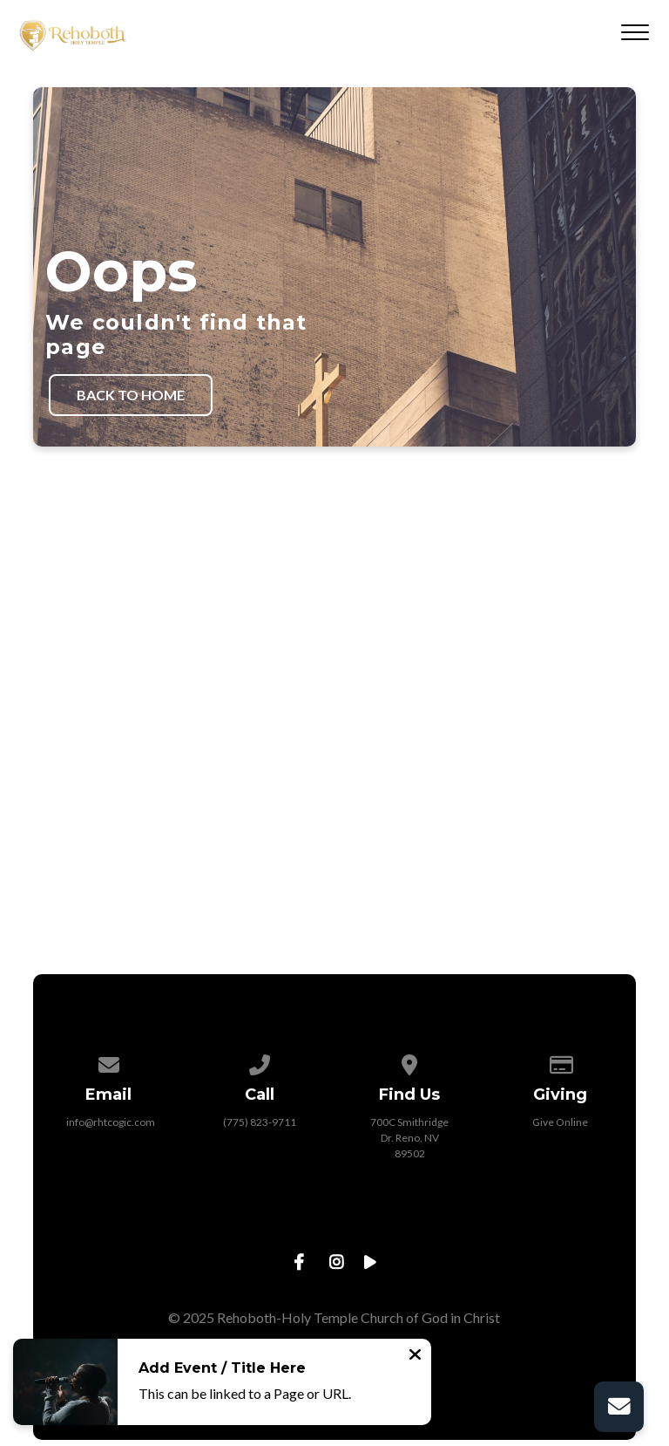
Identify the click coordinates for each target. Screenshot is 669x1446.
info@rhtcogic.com (110, 1122)
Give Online (560, 1122)
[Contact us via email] (109, 1061)
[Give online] (560, 1061)
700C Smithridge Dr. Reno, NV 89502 (409, 1137)
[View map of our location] (410, 1061)
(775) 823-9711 (259, 1122)
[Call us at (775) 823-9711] (259, 1061)
